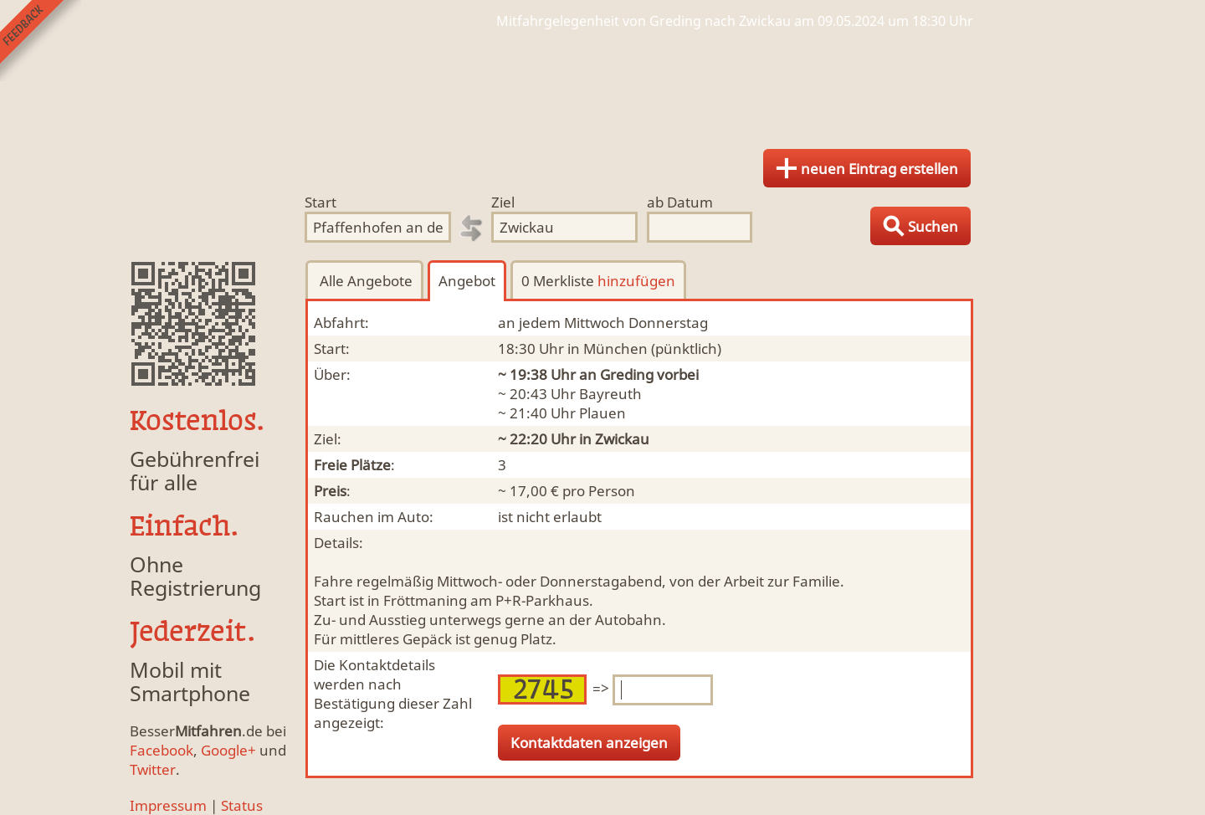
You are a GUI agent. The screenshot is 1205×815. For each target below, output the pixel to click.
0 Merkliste (598, 280)
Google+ (228, 750)
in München (607, 348)
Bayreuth (610, 393)
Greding (627, 374)
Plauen (602, 413)
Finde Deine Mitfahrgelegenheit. (602, 83)
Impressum (168, 805)
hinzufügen (636, 280)
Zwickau (622, 439)
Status (242, 805)
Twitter (153, 769)
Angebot (466, 280)
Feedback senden (40, 40)
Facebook (161, 750)
